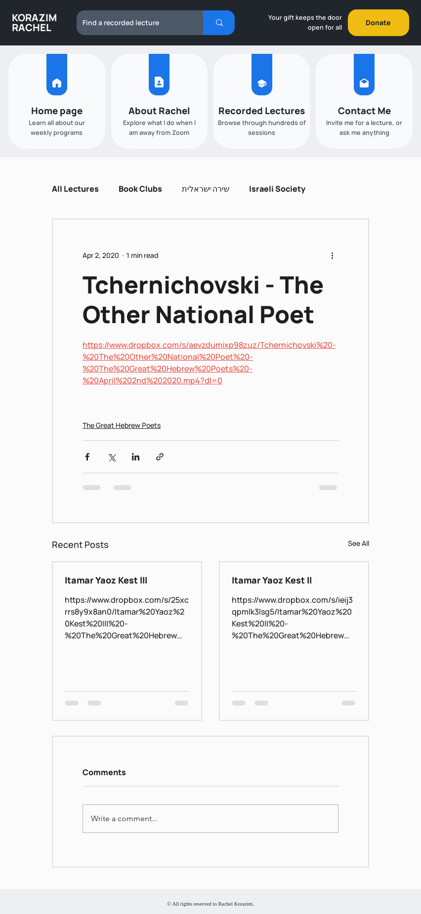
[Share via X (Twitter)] (111, 456)
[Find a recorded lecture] (132, 22)
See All (358, 543)
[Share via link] (160, 456)
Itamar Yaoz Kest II (272, 580)
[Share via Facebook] (87, 456)
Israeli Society (277, 189)
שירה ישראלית (205, 189)
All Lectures (75, 189)
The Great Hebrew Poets (122, 425)
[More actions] (332, 255)
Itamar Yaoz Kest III (106, 580)
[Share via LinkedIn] (135, 456)
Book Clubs (140, 189)
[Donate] (378, 22)
